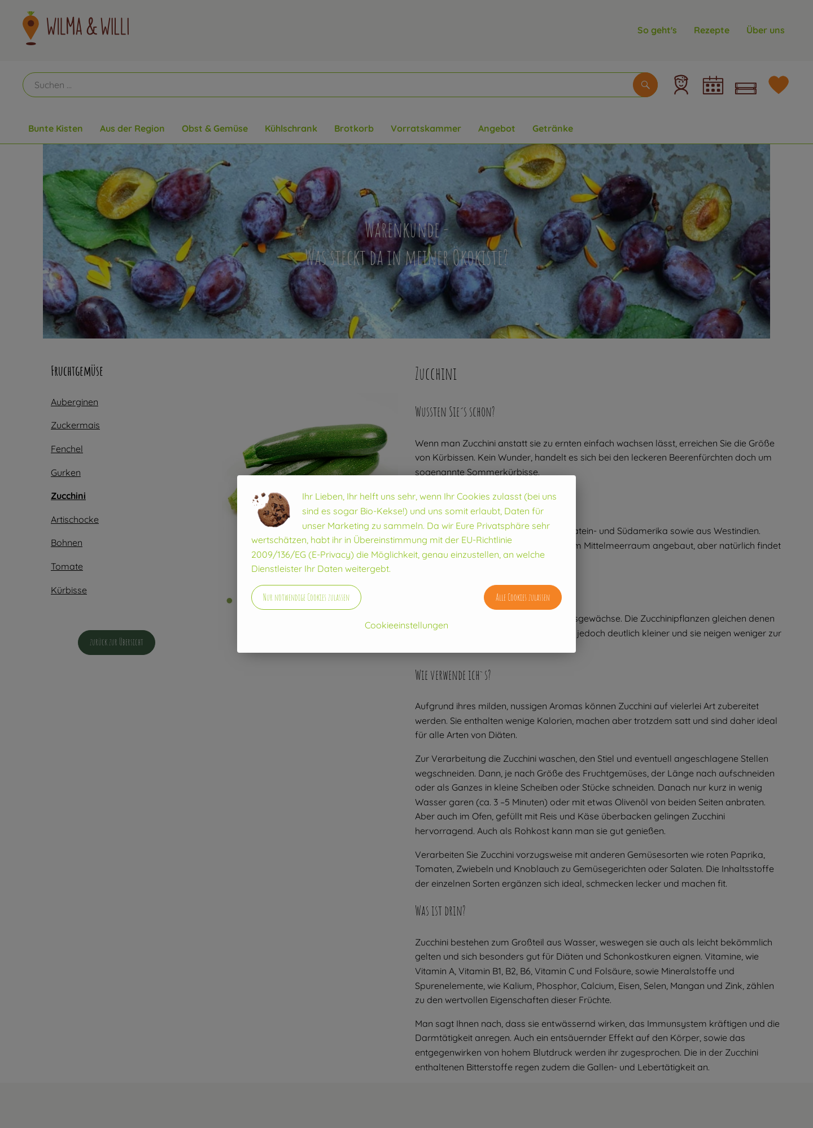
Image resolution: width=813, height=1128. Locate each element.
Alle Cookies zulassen (523, 597)
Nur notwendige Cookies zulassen (306, 597)
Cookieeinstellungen (406, 625)
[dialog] (406, 564)
